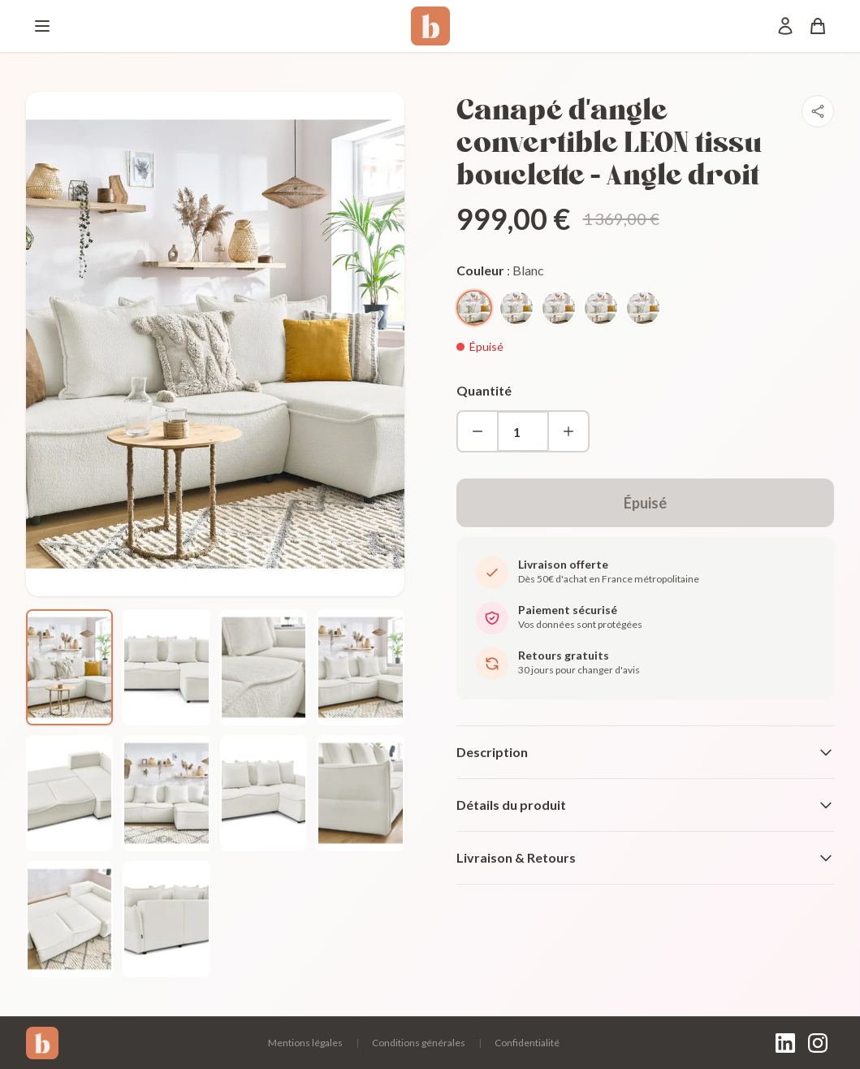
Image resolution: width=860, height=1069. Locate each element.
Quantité (484, 390)
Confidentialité (527, 1043)
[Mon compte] (785, 26)
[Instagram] (818, 1043)
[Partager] (818, 111)
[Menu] (42, 26)
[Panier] (818, 26)
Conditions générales (418, 1043)
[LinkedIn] (785, 1043)
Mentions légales (305, 1043)
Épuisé (645, 503)
